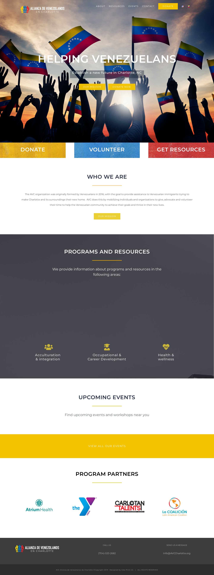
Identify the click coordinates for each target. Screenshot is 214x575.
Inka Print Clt (127, 570)
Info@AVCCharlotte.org (176, 553)
